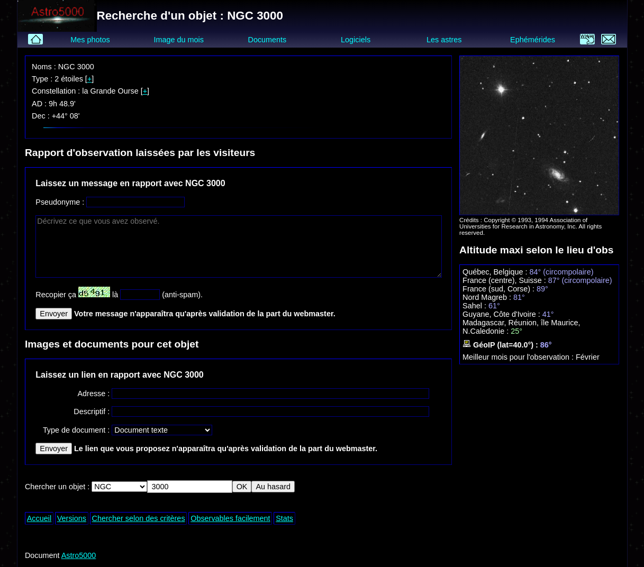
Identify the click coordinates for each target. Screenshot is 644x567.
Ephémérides (532, 39)
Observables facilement (230, 518)
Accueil (39, 518)
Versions (71, 518)
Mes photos (90, 39)
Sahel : (475, 305)
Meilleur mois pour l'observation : (519, 357)
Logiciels (355, 39)
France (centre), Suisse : (505, 280)
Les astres (444, 39)
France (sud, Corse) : (499, 289)
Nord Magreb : (487, 297)
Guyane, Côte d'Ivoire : (502, 314)
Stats (284, 518)
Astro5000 (78, 555)
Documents (267, 39)
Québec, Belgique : (495, 272)
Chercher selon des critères (138, 518)
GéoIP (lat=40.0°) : (501, 345)
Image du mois (179, 39)
